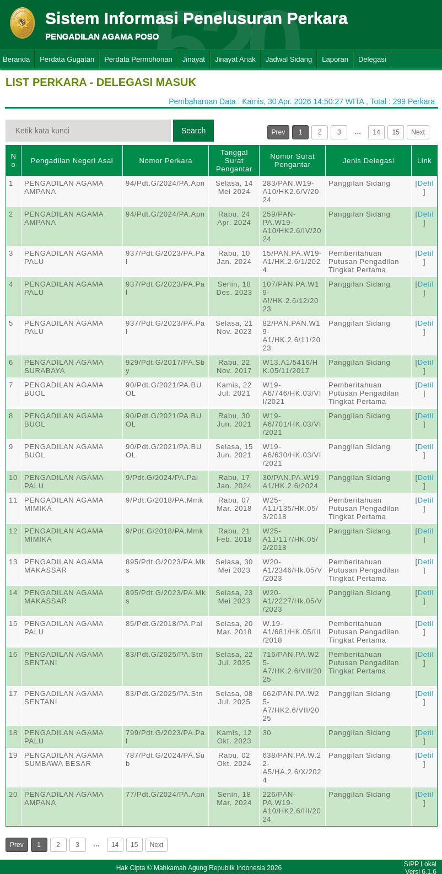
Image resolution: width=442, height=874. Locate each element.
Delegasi (372, 59)
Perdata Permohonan (138, 59)
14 (376, 132)
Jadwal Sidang (289, 59)
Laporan (335, 59)
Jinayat (193, 59)
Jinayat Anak (235, 59)
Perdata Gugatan (67, 59)
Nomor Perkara (165, 161)
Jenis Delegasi (369, 161)
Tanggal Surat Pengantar (234, 160)
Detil (426, 183)
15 (396, 132)
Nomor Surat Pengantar (292, 160)
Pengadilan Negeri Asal (72, 161)
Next (418, 132)
